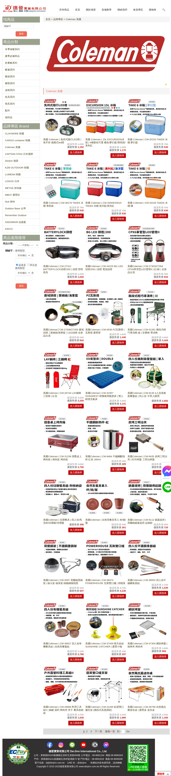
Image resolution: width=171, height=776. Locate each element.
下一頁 (98, 731)
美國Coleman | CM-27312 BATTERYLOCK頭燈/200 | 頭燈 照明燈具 (63, 269)
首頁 (48, 19)
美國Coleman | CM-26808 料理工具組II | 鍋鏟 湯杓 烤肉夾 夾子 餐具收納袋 (63, 709)
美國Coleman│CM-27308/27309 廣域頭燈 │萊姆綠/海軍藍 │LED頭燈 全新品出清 (63, 332)
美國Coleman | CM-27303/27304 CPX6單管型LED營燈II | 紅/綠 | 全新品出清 (147, 269)
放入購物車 (76, 152)
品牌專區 (58, 19)
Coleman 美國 (73, 19)
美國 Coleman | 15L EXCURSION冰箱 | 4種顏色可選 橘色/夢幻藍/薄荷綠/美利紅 (105, 142)
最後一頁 (110, 731)
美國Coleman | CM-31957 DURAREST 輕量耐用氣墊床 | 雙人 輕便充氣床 (104, 396)
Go (128, 731)
